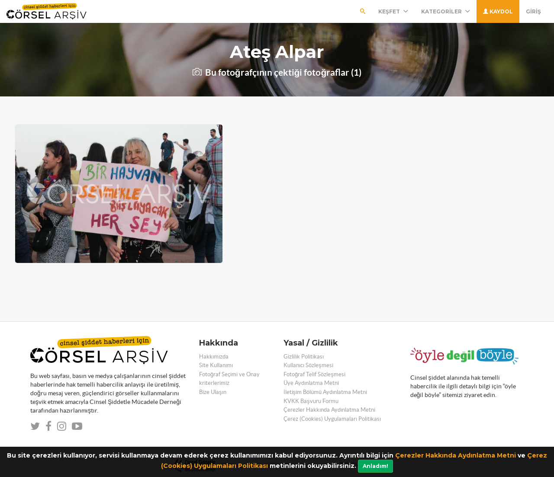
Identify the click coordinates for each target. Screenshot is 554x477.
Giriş (533, 11)
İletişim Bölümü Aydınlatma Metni (325, 392)
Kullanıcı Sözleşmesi (308, 365)
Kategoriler (445, 11)
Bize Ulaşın (212, 392)
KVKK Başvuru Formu (310, 401)
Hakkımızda (214, 356)
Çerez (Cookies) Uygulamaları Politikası (332, 419)
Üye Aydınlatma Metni (311, 383)
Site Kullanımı (216, 365)
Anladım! (375, 466)
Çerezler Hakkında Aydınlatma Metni (455, 455)
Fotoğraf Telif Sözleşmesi (314, 374)
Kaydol (498, 11)
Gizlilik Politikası (303, 356)
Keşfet (393, 11)
